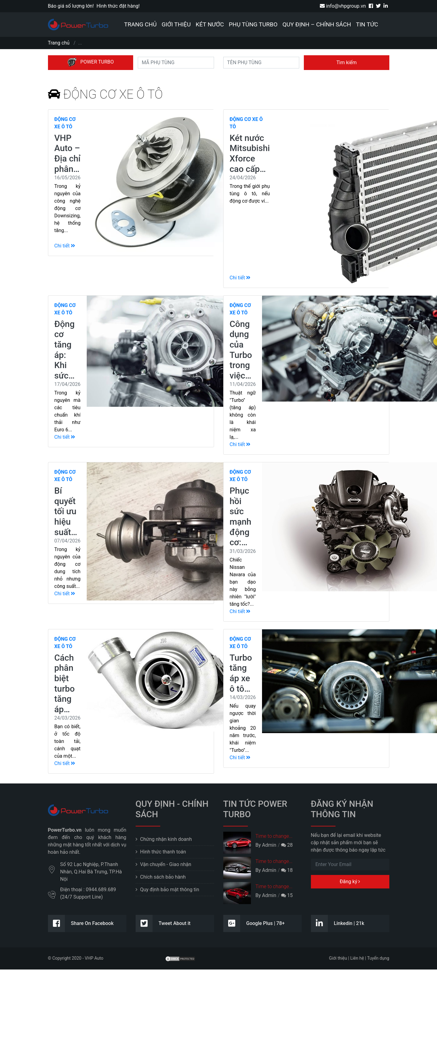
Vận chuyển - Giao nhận (165, 864)
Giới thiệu (176, 24)
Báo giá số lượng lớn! (71, 6)
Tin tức (367, 24)
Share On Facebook (81, 923)
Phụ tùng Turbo (253, 24)
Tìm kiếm (346, 62)
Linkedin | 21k (337, 923)
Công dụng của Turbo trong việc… (241, 350)
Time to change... (274, 836)
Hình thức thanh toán (163, 852)
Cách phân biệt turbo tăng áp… (64, 683)
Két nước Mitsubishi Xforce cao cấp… (250, 153)
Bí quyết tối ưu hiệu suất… (65, 511)
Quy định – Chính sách (316, 24)
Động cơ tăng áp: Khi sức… (64, 350)
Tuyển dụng (378, 958)
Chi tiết (64, 246)
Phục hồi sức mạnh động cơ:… (241, 516)
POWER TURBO (90, 62)
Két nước (210, 24)
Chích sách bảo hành (163, 877)
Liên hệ (357, 958)
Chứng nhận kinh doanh (166, 839)
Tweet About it (163, 923)
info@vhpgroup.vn (343, 6)
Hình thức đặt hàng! (118, 6)
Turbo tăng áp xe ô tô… (241, 673)
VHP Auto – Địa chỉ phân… (67, 153)
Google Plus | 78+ (254, 923)
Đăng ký (350, 881)
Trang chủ (140, 24)
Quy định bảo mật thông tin (169, 889)
